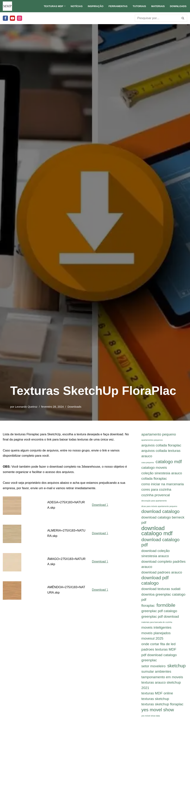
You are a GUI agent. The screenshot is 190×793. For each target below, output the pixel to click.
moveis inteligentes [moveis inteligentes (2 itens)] (156, 630)
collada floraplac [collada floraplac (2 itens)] (154, 479)
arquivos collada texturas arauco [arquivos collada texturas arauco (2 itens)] (161, 453)
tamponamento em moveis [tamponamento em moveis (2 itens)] (162, 680)
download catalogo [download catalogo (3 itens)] (160, 512)
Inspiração (94, 6)
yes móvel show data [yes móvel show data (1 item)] (150, 719)
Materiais (158, 6)
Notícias (75, 6)
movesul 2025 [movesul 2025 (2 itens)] (152, 641)
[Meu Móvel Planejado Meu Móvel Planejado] (7, 6)
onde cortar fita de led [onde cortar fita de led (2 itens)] (158, 647)
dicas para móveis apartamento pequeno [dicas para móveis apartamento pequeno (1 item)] (159, 507)
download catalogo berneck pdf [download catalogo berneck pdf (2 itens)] (162, 521)
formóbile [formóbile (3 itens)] (166, 607)
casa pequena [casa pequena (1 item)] (147, 463)
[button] (63, 6)
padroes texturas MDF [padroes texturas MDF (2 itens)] (158, 652)
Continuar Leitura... (164, 767)
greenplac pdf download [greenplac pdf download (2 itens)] (160, 619)
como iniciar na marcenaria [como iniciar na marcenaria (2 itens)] (162, 485)
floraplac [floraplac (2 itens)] (148, 608)
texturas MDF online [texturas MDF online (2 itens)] (157, 696)
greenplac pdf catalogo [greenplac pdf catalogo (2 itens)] (159, 613)
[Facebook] (5, 18)
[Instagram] (19, 18)
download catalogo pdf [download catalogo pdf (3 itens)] (160, 543)
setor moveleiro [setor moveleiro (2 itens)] (153, 669)
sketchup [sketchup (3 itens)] (176, 668)
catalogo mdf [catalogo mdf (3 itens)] (169, 461)
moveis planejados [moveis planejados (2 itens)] (156, 635)
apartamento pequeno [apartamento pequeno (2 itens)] (158, 434)
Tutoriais (139, 6)
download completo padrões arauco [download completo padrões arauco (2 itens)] (163, 565)
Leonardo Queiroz (26, 406)
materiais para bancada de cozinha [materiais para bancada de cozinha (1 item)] (156, 624)
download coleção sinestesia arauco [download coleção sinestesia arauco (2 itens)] (155, 555)
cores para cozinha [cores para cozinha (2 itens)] (156, 490)
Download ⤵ (100, 505)
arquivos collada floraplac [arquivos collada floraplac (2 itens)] (161, 445)
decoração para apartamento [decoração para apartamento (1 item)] (154, 501)
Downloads (178, 6)
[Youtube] (12, 18)
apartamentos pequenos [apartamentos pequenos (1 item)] (152, 440)
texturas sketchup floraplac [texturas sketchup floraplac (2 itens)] (162, 708)
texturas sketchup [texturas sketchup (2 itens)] (155, 702)
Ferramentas (117, 6)
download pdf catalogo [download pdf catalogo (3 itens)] (155, 582)
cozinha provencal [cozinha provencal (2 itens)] (155, 496)
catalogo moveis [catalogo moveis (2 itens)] (154, 468)
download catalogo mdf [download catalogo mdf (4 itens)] (157, 532)
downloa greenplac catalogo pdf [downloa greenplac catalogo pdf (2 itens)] (163, 599)
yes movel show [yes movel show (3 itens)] (157, 713)
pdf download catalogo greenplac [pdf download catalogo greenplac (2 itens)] (159, 660)
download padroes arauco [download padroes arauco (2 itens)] (161, 574)
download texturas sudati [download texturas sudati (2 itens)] (161, 591)
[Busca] (157, 18)
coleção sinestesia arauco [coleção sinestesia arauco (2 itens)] (161, 473)
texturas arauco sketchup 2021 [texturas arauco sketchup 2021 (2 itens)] (161, 688)
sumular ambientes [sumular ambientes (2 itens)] (156, 674)
